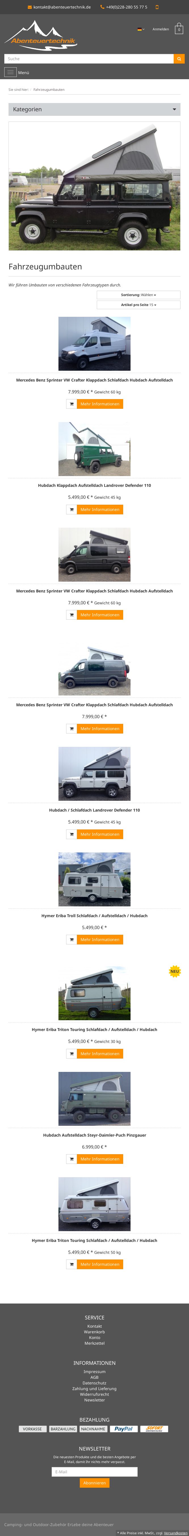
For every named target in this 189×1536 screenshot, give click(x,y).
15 (138, 304)
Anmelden (161, 29)
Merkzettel (95, 1343)
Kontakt (94, 1326)
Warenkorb (94, 1331)
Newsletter (94, 1400)
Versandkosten (176, 1533)
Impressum (95, 1371)
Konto (94, 1337)
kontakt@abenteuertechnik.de (59, 7)
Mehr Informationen (100, 403)
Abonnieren (94, 1482)
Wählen (138, 294)
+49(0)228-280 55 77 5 (123, 7)
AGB (94, 1377)
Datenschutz (94, 1383)
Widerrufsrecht (94, 1394)
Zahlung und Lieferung (94, 1388)
